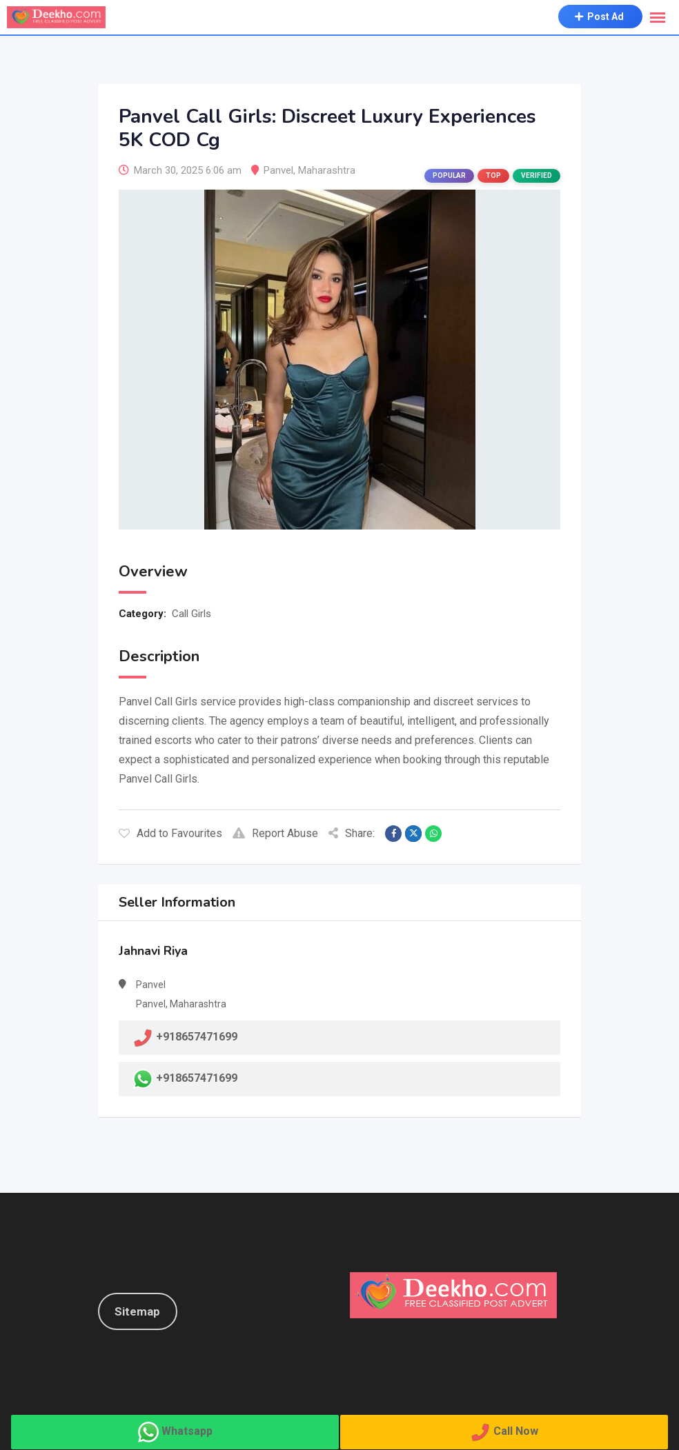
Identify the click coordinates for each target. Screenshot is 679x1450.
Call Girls (191, 613)
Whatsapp (187, 1431)
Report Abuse (275, 833)
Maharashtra (326, 170)
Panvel (278, 170)
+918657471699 (196, 1078)
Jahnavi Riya (153, 951)
